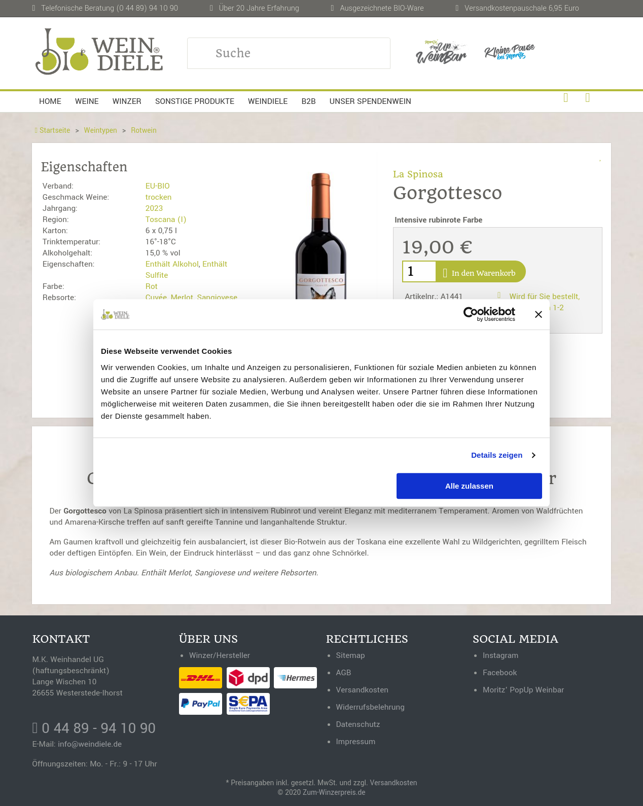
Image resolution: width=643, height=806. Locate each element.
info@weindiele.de (90, 744)
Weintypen (100, 130)
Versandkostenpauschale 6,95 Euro (522, 8)
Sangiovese (217, 297)
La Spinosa (418, 174)
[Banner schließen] (538, 314)
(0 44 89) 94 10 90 (147, 8)
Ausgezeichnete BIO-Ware (381, 8)
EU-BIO (158, 186)
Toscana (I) (166, 219)
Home (50, 101)
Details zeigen (496, 455)
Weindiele (268, 101)
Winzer (127, 101)
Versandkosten (393, 783)
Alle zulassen (469, 486)
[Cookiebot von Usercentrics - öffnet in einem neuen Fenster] (470, 314)
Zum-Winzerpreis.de (334, 792)
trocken (159, 197)
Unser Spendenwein (370, 101)
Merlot (181, 297)
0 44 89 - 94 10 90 (94, 728)
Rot (152, 286)
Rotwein (144, 130)
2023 (154, 208)
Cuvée (156, 297)
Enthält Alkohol (172, 264)
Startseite (52, 130)
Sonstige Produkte (194, 101)
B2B (308, 101)
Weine (87, 101)
